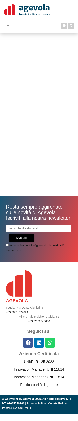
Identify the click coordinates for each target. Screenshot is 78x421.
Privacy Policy (36, 403)
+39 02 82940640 (39, 321)
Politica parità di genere (39, 385)
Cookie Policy (57, 403)
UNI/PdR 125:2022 (39, 362)
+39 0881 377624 (17, 312)
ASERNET (24, 408)
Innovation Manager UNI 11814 (39, 369)
